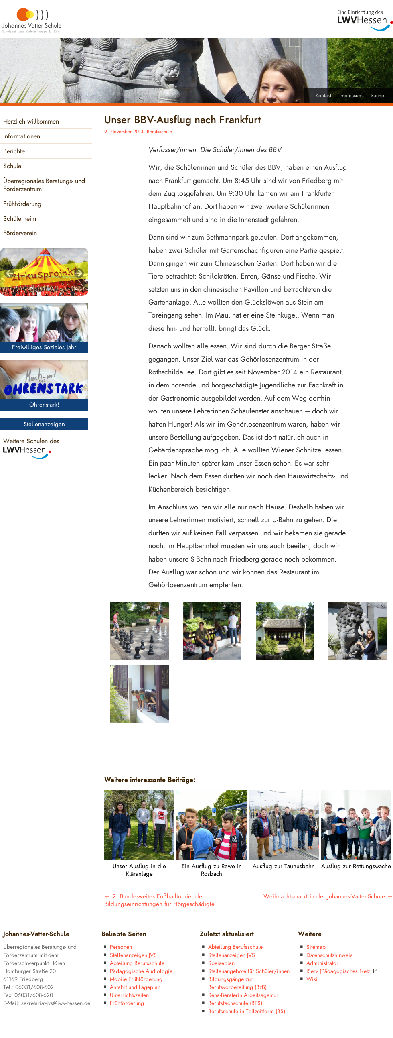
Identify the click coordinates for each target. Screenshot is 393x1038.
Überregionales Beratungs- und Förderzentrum (44, 185)
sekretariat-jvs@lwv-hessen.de (55, 1003)
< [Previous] (10, 274)
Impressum (351, 95)
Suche (377, 95)
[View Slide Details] (44, 272)
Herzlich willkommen (31, 121)
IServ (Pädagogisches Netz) (341, 971)
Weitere (310, 934)
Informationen (21, 136)
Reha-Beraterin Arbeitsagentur (243, 995)
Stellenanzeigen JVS (133, 955)
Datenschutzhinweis (329, 955)
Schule (12, 166)
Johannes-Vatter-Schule (36, 934)
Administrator (322, 963)
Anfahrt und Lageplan (135, 987)
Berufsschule (159, 131)
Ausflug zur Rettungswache (356, 866)
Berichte (14, 151)
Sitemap (316, 947)
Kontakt (323, 95)
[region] (44, 272)
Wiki (312, 979)
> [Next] (78, 274)
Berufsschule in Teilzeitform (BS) (246, 1011)
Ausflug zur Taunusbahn (284, 866)
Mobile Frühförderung (136, 979)
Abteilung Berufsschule (137, 963)
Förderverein (20, 233)
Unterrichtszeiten (129, 995)
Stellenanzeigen (44, 424)
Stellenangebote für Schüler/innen (249, 971)
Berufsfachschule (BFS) (235, 1003)
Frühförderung (22, 204)
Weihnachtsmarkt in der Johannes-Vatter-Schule (328, 896)
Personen (121, 947)
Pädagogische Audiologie (141, 971)
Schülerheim (19, 219)
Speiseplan (221, 963)
